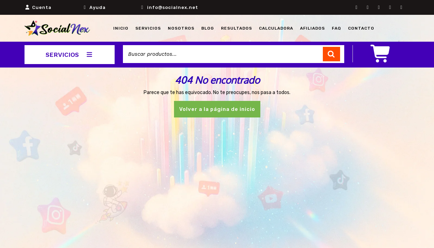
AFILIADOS (312, 28)
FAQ (336, 28)
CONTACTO (361, 28)
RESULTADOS (236, 28)
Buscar (331, 54)
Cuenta (41, 7)
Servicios (148, 28)
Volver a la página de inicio (219, 111)
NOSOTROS (181, 28)
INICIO (120, 28)
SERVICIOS (70, 54)
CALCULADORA (276, 28)
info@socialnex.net (172, 7)
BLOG (207, 28)
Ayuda (97, 7)
